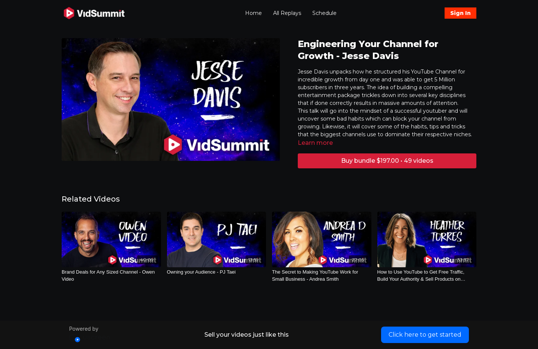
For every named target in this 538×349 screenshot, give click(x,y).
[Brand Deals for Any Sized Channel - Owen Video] (111, 275)
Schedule (324, 13)
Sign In (460, 13)
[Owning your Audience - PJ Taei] (216, 272)
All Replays (287, 13)
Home (253, 13)
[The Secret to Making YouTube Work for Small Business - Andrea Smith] (321, 275)
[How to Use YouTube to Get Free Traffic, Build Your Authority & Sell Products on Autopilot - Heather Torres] (427, 275)
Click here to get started (425, 334)
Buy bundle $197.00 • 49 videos (387, 160)
